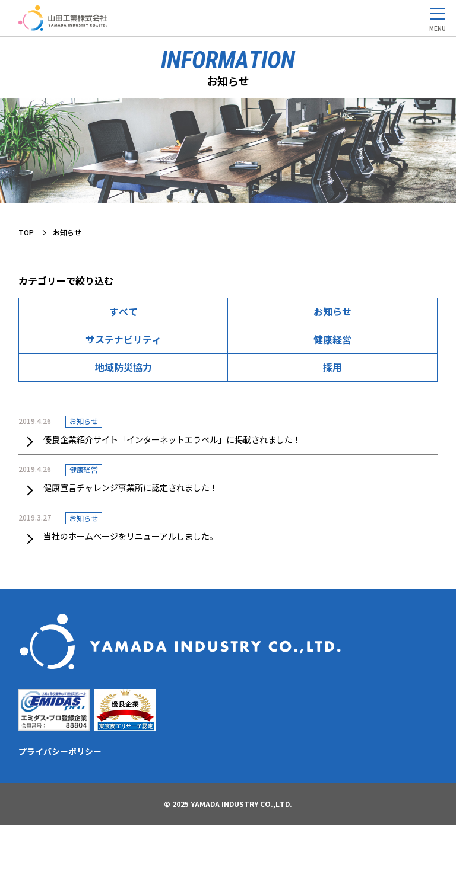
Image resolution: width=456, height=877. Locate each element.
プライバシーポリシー (60, 751)
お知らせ (333, 311)
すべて (123, 311)
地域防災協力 (123, 367)
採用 (332, 367)
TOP (26, 232)
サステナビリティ (124, 339)
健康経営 (333, 339)
